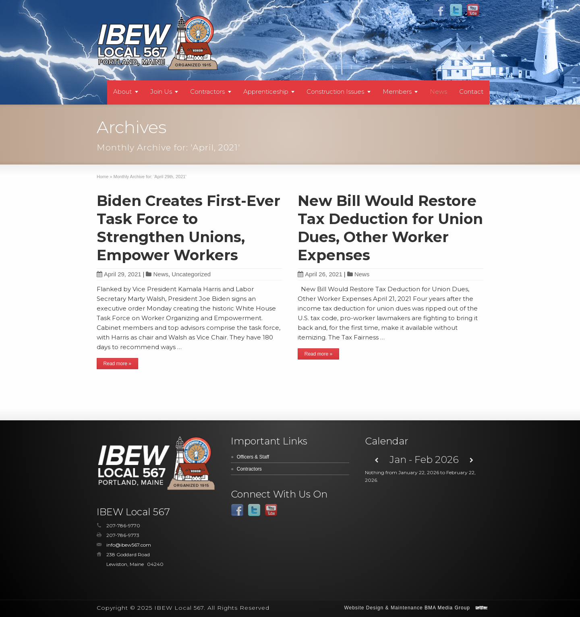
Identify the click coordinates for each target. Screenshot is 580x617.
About (122, 91)
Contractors (207, 91)
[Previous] (377, 460)
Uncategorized (191, 274)
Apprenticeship (265, 91)
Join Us (161, 91)
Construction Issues (335, 91)
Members (397, 91)
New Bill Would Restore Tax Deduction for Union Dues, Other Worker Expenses (390, 228)
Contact (471, 91)
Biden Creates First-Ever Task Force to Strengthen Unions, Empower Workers (188, 228)
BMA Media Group (447, 608)
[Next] (471, 460)
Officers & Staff (253, 457)
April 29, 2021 (119, 274)
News (438, 91)
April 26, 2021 (320, 274)
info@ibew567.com (128, 545)
